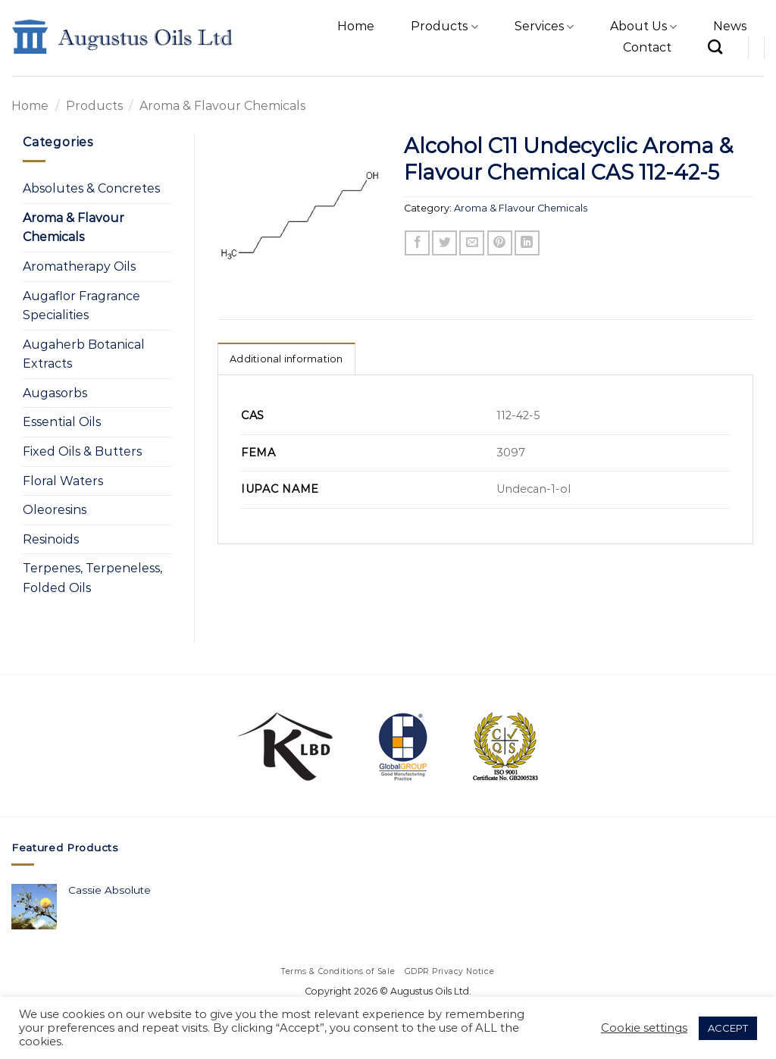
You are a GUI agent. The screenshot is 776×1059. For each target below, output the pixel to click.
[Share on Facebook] (417, 242)
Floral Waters (63, 481)
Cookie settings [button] (644, 1028)
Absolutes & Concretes (91, 188)
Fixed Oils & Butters (82, 451)
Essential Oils (62, 422)
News (729, 26)
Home (355, 26)
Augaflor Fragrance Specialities (81, 306)
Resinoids (51, 539)
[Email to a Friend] (471, 242)
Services (544, 26)
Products (444, 26)
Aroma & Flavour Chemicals (222, 106)
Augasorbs (55, 393)
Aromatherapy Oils (79, 266)
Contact (647, 47)
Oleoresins (54, 510)
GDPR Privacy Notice (450, 971)
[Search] (715, 46)
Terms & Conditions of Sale (338, 971)
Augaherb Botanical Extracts (84, 354)
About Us (643, 26)
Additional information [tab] (286, 359)
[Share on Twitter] (444, 242)
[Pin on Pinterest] (499, 242)
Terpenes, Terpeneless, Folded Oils (92, 578)
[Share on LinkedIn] (527, 242)
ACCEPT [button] (728, 1028)
